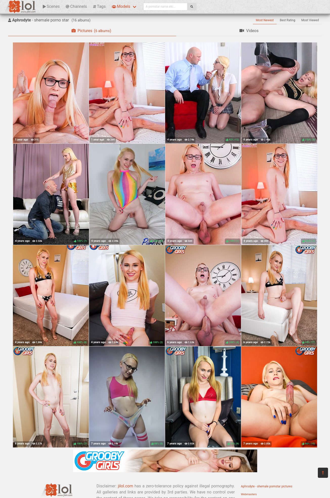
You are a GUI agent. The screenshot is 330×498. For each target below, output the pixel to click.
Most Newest (265, 20)
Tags (99, 6)
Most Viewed (310, 20)
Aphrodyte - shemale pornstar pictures (266, 486)
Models (121, 6)
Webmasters (249, 494)
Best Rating (287, 20)
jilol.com (125, 486)
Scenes (51, 6)
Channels (76, 6)
